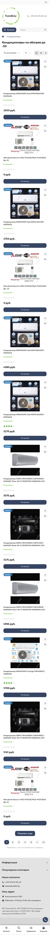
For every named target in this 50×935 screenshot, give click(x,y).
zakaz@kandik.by (12, 886)
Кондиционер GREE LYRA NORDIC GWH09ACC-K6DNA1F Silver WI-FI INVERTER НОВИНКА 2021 (24, 480)
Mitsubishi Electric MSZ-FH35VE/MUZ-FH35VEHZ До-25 (24, 800)
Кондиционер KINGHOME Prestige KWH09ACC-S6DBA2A (24, 672)
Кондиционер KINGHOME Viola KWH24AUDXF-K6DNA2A (23, 415)
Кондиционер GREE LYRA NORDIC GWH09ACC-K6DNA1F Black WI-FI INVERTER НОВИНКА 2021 (24, 736)
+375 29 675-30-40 (36, 16)
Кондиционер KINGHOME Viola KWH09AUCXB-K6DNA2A (24, 94)
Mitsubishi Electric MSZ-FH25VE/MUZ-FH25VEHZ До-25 (24, 159)
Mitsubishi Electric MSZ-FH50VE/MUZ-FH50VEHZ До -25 (24, 287)
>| (43, 842)
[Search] (33, 30)
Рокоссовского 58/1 (13, 896)
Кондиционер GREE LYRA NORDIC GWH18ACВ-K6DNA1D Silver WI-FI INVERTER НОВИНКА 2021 (24, 608)
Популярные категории (25, 870)
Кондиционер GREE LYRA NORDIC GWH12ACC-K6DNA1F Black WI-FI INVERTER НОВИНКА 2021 (24, 544)
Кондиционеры (14, 36)
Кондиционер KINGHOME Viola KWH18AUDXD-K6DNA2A (23, 351)
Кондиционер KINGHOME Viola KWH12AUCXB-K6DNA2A (23, 223)
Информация (25, 862)
